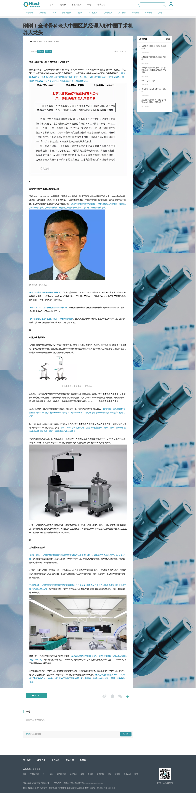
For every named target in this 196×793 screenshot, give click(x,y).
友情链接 (36, 769)
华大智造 (73, 774)
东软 (52, 774)
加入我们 (56, 760)
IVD (54, 13)
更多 (168, 39)
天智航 (90, 774)
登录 (28, 734)
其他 (160, 13)
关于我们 (27, 760)
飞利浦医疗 (34, 774)
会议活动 (102, 5)
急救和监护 (66, 13)
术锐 (109, 774)
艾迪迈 (117, 774)
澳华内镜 (127, 774)
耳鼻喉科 (148, 13)
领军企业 (49, 42)
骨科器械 (135, 13)
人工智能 (122, 13)
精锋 (82, 774)
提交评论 (126, 734)
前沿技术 (64, 5)
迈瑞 (24, 774)
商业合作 (41, 760)
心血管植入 (108, 13)
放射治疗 (42, 13)
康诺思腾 (100, 774)
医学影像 (29, 13)
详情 (57, 42)
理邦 (136, 774)
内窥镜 (79, 13)
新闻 (52, 5)
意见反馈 (70, 760)
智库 (42, 51)
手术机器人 (92, 13)
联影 (44, 774)
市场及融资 (77, 5)
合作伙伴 (27, 769)
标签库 (83, 760)
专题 (89, 5)
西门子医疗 (61, 774)
